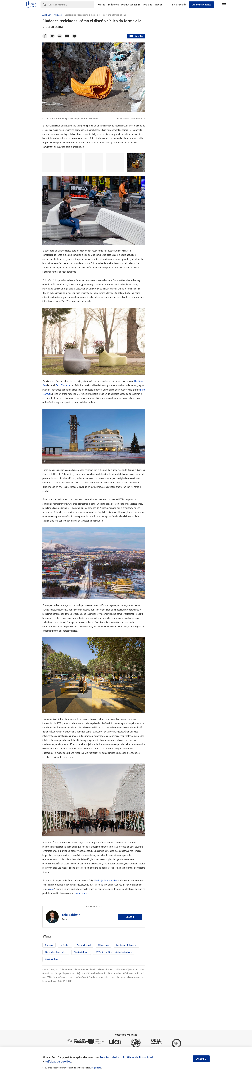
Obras (101, 4)
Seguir (130, 917)
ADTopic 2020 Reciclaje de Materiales (114, 952)
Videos (158, 4)
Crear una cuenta (201, 4)
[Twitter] (52, 36)
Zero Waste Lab (63, 385)
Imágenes (113, 4)
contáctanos (80, 893)
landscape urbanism (126, 945)
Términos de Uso (110, 1057)
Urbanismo (103, 945)
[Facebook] (44, 36)
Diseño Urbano (81, 952)
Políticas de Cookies (58, 1061)
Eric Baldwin (71, 914)
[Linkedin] (59, 36)
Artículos (65, 945)
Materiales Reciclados (55, 952)
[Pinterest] (74, 36)
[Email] (67, 36)
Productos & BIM (130, 4)
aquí (51, 889)
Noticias (147, 4)
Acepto (201, 1059)
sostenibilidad (84, 945)
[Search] (71, 4)
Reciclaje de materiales (105, 880)
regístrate (96, 1067)
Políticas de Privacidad (138, 1057)
